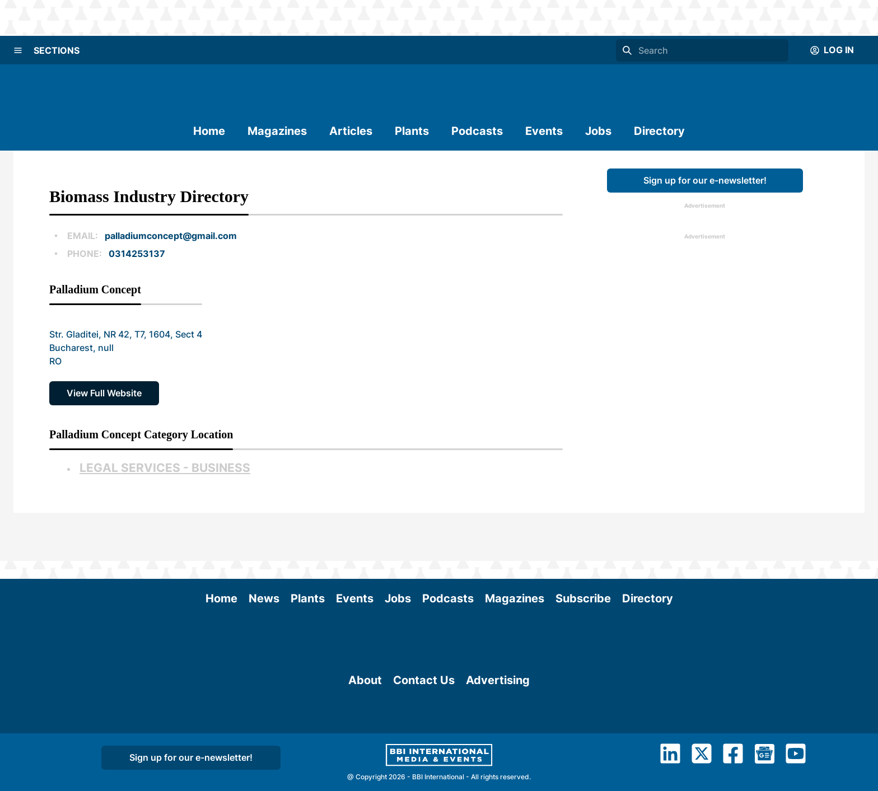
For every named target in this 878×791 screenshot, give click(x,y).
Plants (412, 131)
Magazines (277, 131)
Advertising (498, 686)
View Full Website (104, 393)
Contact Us (424, 686)
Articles (350, 131)
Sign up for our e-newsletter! (705, 180)
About (365, 686)
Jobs (598, 131)
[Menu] (18, 50)
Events (544, 131)
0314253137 (137, 253)
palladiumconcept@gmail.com (171, 235)
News (264, 550)
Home (209, 131)
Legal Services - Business (165, 468)
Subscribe (583, 550)
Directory (659, 131)
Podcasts (477, 131)
